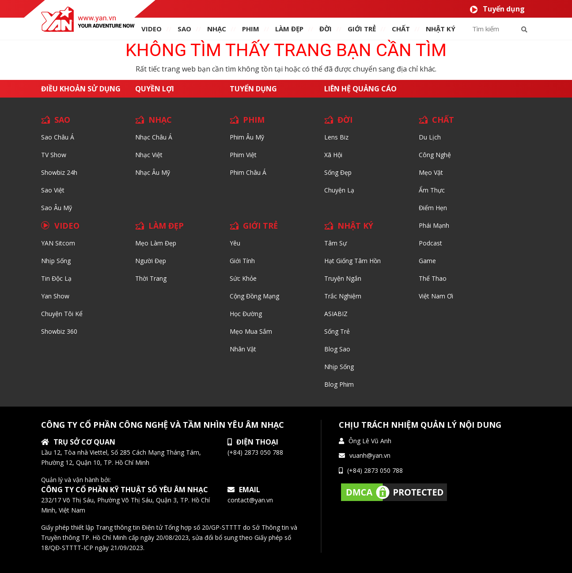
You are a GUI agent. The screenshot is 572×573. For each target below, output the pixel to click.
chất (401, 28)
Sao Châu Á (57, 137)
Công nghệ (435, 155)
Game (427, 260)
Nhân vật (243, 349)
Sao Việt (52, 190)
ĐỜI (325, 28)
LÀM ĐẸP (166, 225)
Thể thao (433, 278)
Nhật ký (440, 28)
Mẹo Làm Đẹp (155, 243)
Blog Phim (339, 384)
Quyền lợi (154, 89)
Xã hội (333, 155)
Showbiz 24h (59, 172)
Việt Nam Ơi (436, 296)
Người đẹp (150, 260)
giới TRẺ (362, 28)
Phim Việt (243, 155)
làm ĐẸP (289, 28)
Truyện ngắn (342, 278)
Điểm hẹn (433, 208)
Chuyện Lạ (339, 190)
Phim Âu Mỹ (247, 137)
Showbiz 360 (59, 331)
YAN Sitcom (58, 243)
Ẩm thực (432, 190)
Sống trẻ (337, 331)
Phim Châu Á (248, 172)
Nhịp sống (56, 260)
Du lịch (430, 137)
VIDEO (151, 28)
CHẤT (443, 119)
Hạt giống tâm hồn (352, 260)
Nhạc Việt (149, 155)
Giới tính (242, 260)
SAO (184, 28)
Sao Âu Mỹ (56, 208)
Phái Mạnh (434, 225)
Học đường (246, 313)
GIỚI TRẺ (260, 225)
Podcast (430, 243)
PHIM (250, 28)
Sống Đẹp (338, 172)
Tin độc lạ (56, 278)
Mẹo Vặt (431, 172)
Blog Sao (337, 349)
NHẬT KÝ (355, 225)
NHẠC (216, 28)
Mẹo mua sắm (251, 331)
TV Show (53, 155)
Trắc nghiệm (342, 296)
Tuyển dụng (497, 9)
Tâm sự (335, 243)
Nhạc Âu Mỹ (152, 172)
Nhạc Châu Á (153, 137)
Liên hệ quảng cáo (360, 89)
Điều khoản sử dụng (81, 89)
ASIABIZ (336, 313)
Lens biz (336, 137)
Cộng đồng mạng (254, 296)
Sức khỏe (243, 278)
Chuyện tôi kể (62, 313)
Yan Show (55, 296)
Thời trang (151, 278)
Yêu (235, 243)
